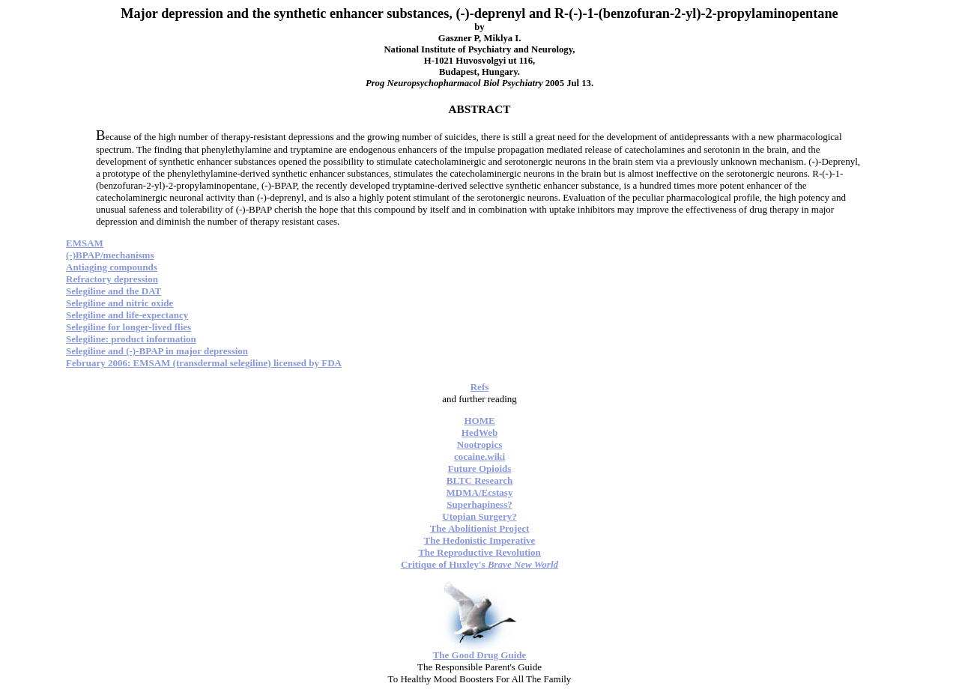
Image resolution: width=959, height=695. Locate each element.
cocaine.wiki (479, 456)
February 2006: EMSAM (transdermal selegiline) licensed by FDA (204, 362)
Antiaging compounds (111, 267)
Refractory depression (112, 279)
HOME (479, 420)
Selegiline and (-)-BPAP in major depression (157, 350)
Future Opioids (480, 468)
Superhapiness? (479, 504)
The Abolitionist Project (480, 528)
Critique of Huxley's (479, 564)
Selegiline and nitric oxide (119, 303)
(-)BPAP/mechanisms (110, 255)
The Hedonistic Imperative (480, 540)
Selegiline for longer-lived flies (128, 327)
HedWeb (479, 432)
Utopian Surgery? (479, 516)
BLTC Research (479, 480)
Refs (480, 386)
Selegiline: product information (131, 339)
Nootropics (479, 444)
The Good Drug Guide (480, 655)
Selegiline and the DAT (113, 291)
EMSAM (84, 243)
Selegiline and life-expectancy (127, 315)
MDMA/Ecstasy (480, 492)
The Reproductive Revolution (479, 552)
